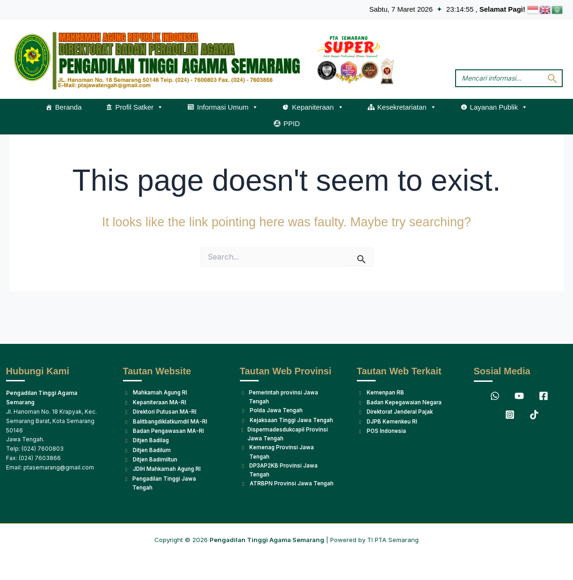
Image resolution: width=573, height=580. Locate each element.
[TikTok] (534, 397)
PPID (291, 123)
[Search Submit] (552, 77)
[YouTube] (519, 378)
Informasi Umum (227, 107)
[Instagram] (509, 397)
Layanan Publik (499, 107)
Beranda (68, 107)
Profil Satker (140, 107)
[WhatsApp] (495, 378)
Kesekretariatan (406, 107)
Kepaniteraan (317, 107)
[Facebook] (543, 378)
